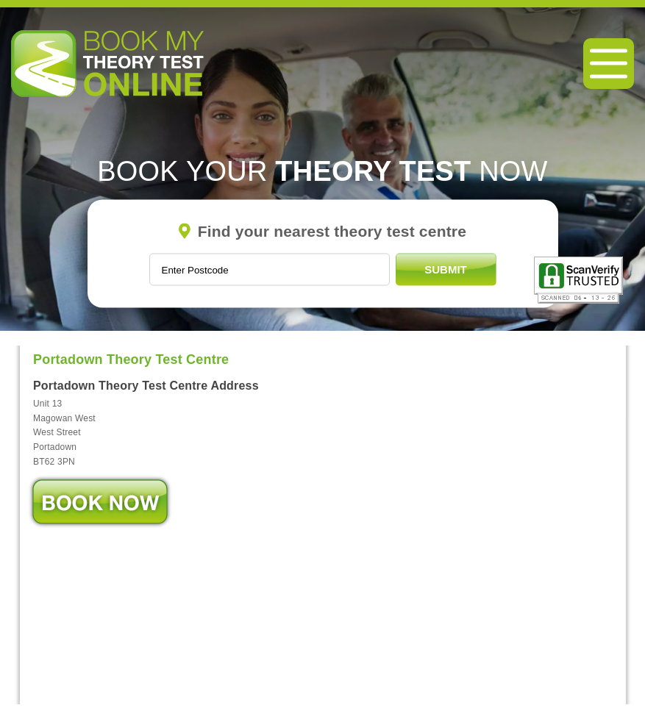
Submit (445, 269)
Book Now (100, 501)
